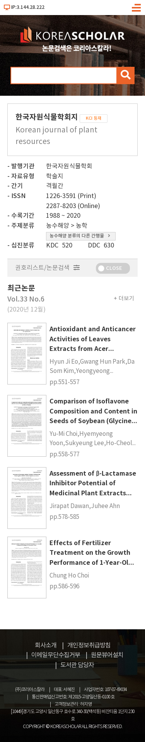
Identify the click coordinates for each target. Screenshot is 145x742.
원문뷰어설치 (107, 655)
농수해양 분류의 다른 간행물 (79, 236)
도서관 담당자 (77, 665)
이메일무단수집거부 (55, 655)
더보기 (126, 298)
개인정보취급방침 (89, 645)
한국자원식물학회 (69, 166)
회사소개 (45, 645)
